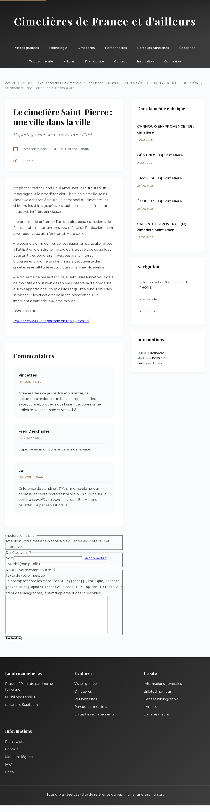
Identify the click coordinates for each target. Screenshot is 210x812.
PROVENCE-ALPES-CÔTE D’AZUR (131, 83)
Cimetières (86, 48)
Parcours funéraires (153, 48)
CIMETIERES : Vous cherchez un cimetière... (50, 83)
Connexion (172, 61)
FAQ (8, 771)
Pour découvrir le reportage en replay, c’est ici (51, 321)
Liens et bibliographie (161, 706)
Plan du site (94, 61)
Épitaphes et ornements (94, 721)
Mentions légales (19, 763)
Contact (120, 61)
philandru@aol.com (21, 711)
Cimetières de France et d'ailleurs (105, 21)
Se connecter (95, 558)
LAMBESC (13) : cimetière (159, 178)
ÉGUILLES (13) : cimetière (159, 201)
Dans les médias (157, 721)
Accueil (10, 83)
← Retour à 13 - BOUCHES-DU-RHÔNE (163, 285)
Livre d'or (151, 713)
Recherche (148, 311)
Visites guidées (27, 48)
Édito (9, 779)
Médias (69, 61)
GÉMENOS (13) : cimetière (160, 155)
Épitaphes (187, 48)
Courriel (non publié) (23, 564)
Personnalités (116, 48)
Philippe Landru (77, 149)
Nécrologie (58, 48)
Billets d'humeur (157, 698)
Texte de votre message (25, 575)
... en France (94, 83)
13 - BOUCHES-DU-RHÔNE (180, 83)
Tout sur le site (41, 61)
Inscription (145, 61)
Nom (10, 558)
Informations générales (163, 690)
